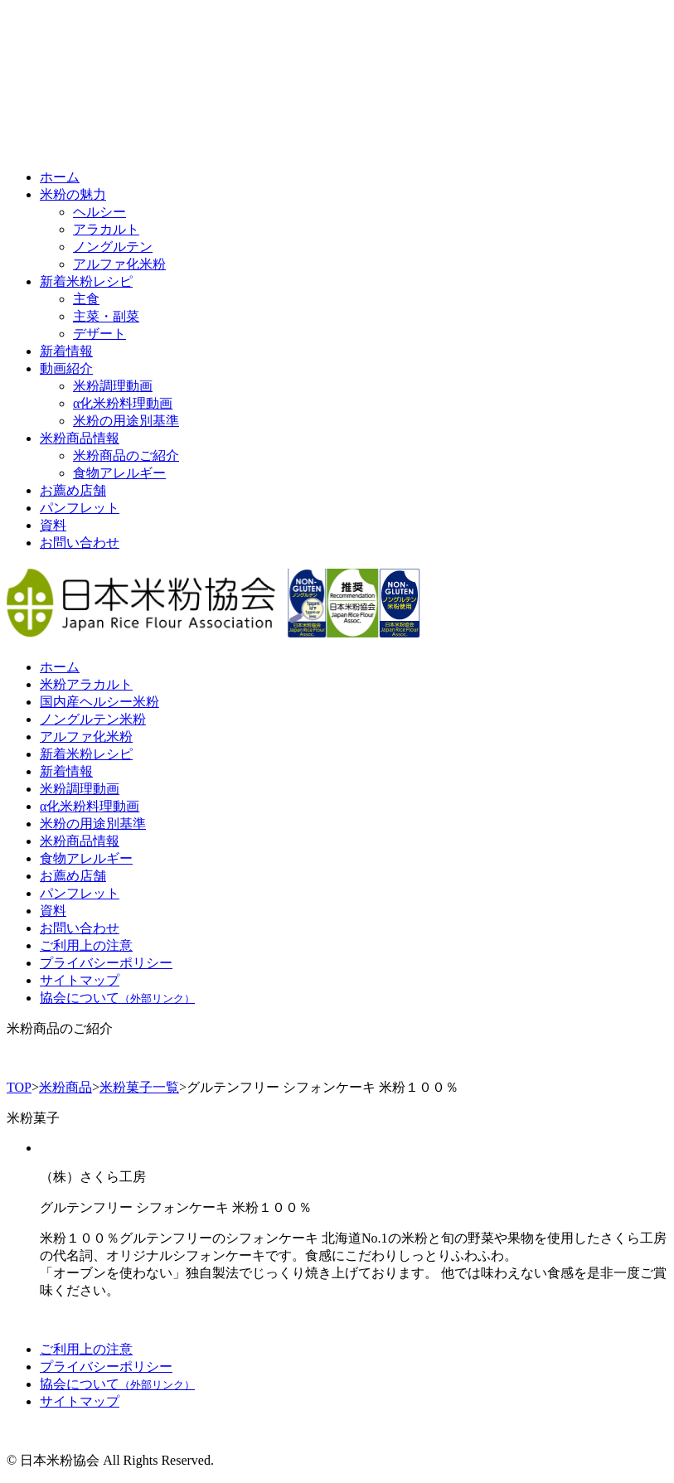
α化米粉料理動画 (122, 403)
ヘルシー (99, 212)
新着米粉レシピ (86, 281)
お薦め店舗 (73, 490)
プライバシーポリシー (106, 963)
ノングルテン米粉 (93, 719)
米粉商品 (65, 1087)
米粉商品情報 (79, 438)
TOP (19, 1087)
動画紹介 (66, 368)
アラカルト (106, 229)
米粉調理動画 (113, 386)
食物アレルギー (119, 473)
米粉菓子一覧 (139, 1087)
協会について (117, 998)
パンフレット (79, 508)
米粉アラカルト (86, 684)
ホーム (60, 177)
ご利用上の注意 (86, 945)
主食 (86, 299)
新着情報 (66, 351)
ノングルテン (113, 247)
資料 (53, 525)
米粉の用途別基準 (126, 421)
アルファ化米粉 (119, 264)
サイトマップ (79, 980)
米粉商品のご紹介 (126, 455)
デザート (99, 334)
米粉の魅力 (73, 194)
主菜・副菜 (106, 316)
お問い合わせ (79, 543)
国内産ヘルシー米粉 (99, 702)
